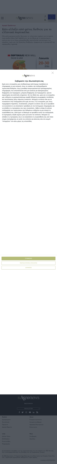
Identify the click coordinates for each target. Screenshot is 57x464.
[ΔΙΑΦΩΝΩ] (53, 73)
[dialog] (28, 232)
